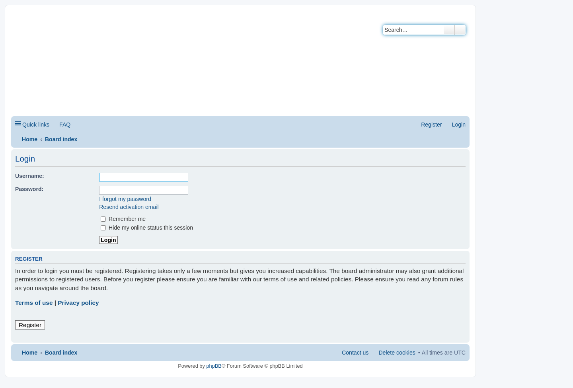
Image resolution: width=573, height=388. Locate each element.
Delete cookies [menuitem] (396, 352)
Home (29, 139)
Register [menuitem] (431, 124)
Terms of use (34, 302)
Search (449, 30)
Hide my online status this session (147, 227)
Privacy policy (78, 302)
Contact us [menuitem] (355, 352)
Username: (29, 176)
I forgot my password (125, 199)
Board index (61, 139)
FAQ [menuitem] (64, 124)
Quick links (35, 124)
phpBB (213, 366)
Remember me (123, 219)
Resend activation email (128, 207)
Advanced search (460, 30)
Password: (29, 189)
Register (30, 325)
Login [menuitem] (459, 124)
